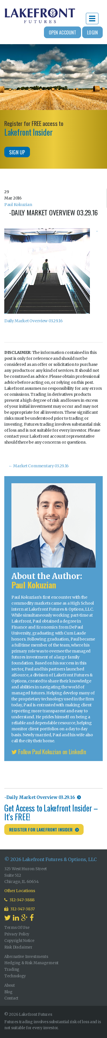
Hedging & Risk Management (31, 962)
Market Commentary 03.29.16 (39, 465)
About (9, 985)
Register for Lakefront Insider (41, 829)
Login (92, 32)
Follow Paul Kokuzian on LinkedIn (48, 751)
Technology (15, 976)
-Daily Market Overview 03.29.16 (39, 797)
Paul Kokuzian (18, 204)
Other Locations (19, 890)
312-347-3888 (19, 899)
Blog (8, 992)
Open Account (62, 32)
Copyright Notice (19, 940)
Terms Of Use (17, 927)
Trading (11, 969)
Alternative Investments (26, 956)
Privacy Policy (16, 934)
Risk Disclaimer (18, 947)
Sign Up (17, 152)
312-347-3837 (19, 908)
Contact (11, 998)
